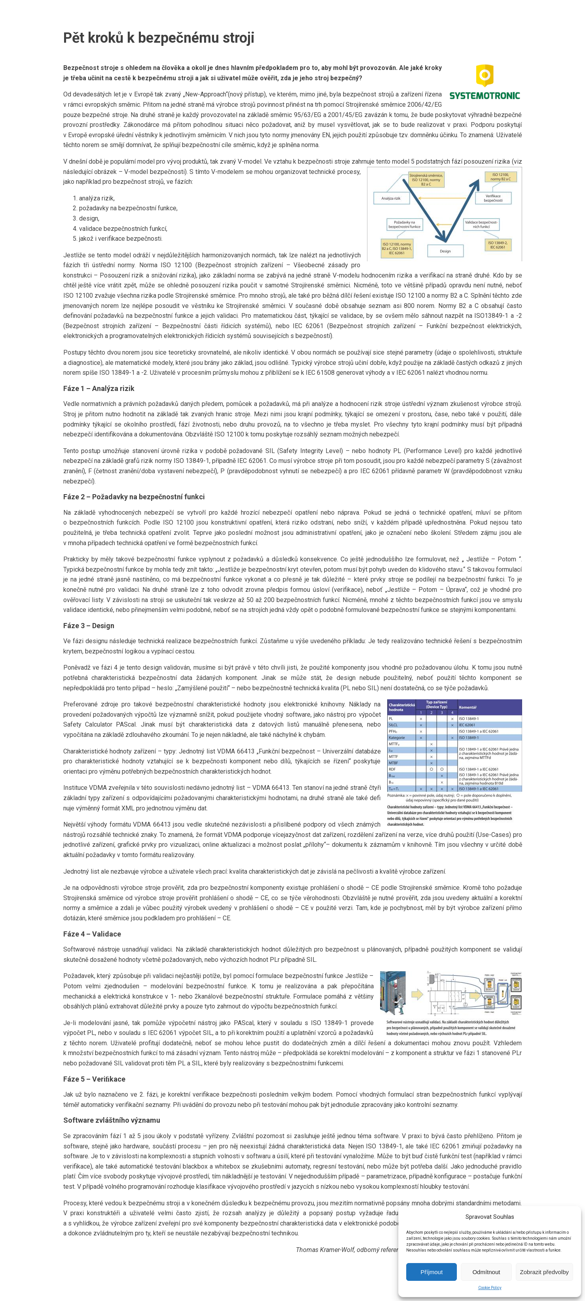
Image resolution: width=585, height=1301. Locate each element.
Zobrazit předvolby (544, 1272)
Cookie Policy (490, 1288)
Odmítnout (486, 1272)
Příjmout (431, 1272)
